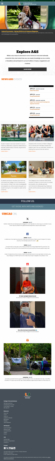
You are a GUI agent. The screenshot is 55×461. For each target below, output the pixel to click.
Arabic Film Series (34, 90)
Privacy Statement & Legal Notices (11, 454)
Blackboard (6, 419)
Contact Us (6, 442)
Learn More (27, 69)
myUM (5, 414)
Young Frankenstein (35, 96)
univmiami (25, 222)
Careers (5, 432)
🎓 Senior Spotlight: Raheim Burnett (27, 296)
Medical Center (7, 429)
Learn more (4, 151)
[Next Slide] (31, 26)
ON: (9, 214)
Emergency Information (8, 453)
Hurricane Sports (7, 431)
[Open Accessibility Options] (2, 1)
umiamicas (25, 377)
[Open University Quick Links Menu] (53, 1)
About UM (6, 413)
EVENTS (11, 79)
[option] (27, 24)
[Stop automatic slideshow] (27, 26)
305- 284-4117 (6, 407)
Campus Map (6, 439)
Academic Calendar (8, 417)
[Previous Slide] (23, 26)
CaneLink (6, 416)
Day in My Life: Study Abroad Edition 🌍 (27, 330)
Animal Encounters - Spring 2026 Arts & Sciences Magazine (19, 31)
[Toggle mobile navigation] (2, 3)
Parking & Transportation (9, 440)
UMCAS (25, 237)
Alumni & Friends (7, 427)
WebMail (5, 420)
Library (5, 434)
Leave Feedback (7, 422)
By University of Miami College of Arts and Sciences (27, 297)
